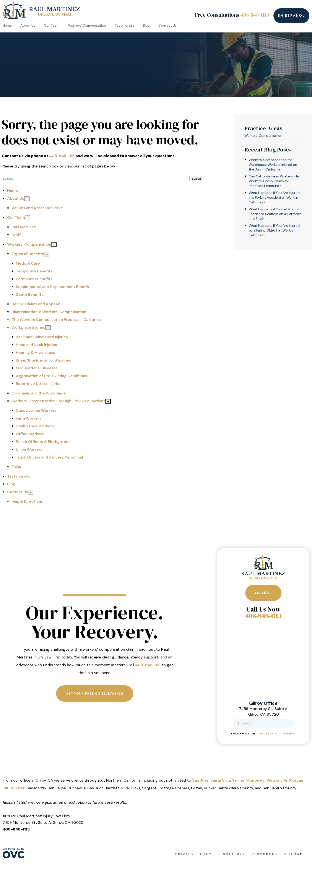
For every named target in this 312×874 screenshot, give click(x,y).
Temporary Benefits (34, 271)
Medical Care (28, 263)
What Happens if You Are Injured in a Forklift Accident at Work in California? (274, 197)
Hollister (17, 788)
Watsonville (277, 780)
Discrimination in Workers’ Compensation (48, 311)
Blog (146, 25)
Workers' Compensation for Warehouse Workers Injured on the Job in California (273, 165)
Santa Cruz (220, 780)
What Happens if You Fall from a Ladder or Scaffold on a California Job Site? (275, 214)
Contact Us (167, 25)
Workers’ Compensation (87, 25)
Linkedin (287, 733)
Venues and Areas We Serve (37, 208)
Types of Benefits (27, 253)
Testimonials (124, 25)
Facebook (268, 733)
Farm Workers (28, 418)
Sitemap (293, 854)
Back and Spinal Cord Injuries (42, 337)
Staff (16, 234)
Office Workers (30, 433)
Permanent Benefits (34, 279)
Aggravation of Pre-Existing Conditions (51, 375)
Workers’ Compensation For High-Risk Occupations (58, 401)
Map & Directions (27, 501)
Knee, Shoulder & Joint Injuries (43, 360)
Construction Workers (36, 410)
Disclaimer (231, 854)
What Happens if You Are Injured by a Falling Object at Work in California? (274, 230)
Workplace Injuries (28, 327)
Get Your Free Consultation (95, 693)
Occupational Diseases (37, 368)
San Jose (200, 780)
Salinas (238, 780)
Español (263, 593)
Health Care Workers (35, 426)
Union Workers (29, 449)
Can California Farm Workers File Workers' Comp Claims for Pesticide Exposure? (274, 181)
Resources (264, 854)
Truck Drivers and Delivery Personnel (49, 457)
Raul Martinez (23, 227)
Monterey (255, 780)
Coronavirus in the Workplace (38, 393)
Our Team (51, 25)
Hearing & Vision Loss (35, 352)
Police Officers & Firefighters (43, 441)
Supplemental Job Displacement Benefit (52, 286)
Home (7, 25)
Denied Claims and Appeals (36, 304)
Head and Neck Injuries (36, 344)
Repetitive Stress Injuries (38, 383)
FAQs (16, 466)
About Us (27, 25)
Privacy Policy (193, 854)
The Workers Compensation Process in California (56, 319)
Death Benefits (29, 294)
